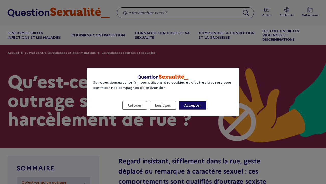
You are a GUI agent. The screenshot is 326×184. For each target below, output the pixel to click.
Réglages (163, 105)
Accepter (192, 105)
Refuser (135, 105)
